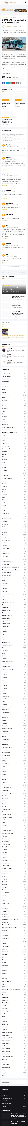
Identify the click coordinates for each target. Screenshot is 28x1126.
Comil (14, 511)
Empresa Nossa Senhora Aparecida (14, 567)
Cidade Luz (14, 500)
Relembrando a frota (14, 860)
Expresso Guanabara (14, 615)
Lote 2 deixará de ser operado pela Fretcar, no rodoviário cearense (18, 313)
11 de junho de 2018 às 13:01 (12, 146)
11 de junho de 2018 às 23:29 (12, 227)
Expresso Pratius (14, 618)
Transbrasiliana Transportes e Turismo (14, 989)
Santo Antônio (14, 911)
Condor (14, 516)
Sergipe (14, 943)
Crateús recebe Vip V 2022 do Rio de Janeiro (18, 297)
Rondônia (14, 884)
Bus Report (14, 459)
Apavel (14, 414)
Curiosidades (14, 535)
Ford (14, 640)
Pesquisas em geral (14, 814)
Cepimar (14, 489)
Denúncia (14, 543)
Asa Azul (14, 422)
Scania (14, 941)
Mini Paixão (14, 744)
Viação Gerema (14, 1046)
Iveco (14, 691)
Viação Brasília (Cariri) (14, 1038)
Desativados (14, 545)
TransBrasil (14, 987)
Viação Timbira (14, 1065)
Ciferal (14, 502)
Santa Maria (14, 909)
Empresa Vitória (14, 578)
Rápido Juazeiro (14, 844)
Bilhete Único (14, 443)
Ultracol (14, 1005)
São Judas (14, 930)
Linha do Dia (14, 699)
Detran (14, 551)
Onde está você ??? (14, 785)
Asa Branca (14, 424)
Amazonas (14, 400)
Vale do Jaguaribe (14, 1011)
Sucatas (14, 960)
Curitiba (14, 537)
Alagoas (14, 389)
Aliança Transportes (14, 395)
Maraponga (14, 718)
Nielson (14, 777)
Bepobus (14, 441)
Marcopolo (14, 723)
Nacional (14, 766)
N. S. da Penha (14, 763)
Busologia (14, 465)
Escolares (14, 586)
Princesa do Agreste (14, 831)
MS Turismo (14, 761)
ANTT (14, 411)
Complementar (16, 77)
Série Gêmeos (14, 946)
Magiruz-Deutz (14, 710)
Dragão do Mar (14, 559)
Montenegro (14, 758)
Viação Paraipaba (14, 1051)
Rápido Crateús (14, 841)
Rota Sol (14, 895)
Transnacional (14, 995)
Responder (4, 152)
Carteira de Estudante (14, 478)
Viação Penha (14, 1054)
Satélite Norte (14, 938)
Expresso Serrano (14, 621)
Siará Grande (14, 952)
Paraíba (14, 804)
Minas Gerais (14, 742)
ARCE (14, 419)
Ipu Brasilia (14, 677)
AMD (14, 403)
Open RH (14, 796)
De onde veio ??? (14, 540)
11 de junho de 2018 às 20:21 (12, 204)
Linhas (14, 701)
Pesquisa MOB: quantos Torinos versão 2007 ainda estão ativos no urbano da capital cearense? (18, 1115)
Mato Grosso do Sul (14, 734)
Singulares (14, 954)
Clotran (14, 505)
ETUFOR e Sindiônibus (7, 79)
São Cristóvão (14, 917)
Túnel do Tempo (14, 1003)
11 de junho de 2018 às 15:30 (12, 175)
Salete (14, 900)
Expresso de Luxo (14, 613)
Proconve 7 (14, 836)
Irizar (14, 680)
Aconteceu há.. (14, 381)
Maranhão (14, 715)
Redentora (14, 855)
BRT (14, 457)
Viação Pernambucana (14, 1056)
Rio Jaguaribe (14, 874)
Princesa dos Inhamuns (14, 833)
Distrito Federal (14, 553)
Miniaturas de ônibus (14, 747)
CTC (14, 529)
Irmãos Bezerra (14, 683)
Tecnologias (14, 965)
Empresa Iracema (14, 564)
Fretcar (14, 648)
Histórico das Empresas (14, 669)
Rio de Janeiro (14, 866)
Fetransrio (14, 631)
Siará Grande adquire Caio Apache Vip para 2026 (20, 103)
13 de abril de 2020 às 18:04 (11, 256)
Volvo (14, 1075)
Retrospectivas (14, 863)
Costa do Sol (14, 524)
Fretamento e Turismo (14, 645)
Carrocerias (14, 476)
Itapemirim (14, 688)
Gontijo (14, 656)
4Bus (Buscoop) (14, 373)
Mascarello (14, 726)
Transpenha (14, 997)
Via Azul (14, 1019)
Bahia (14, 435)
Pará (14, 801)
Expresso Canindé (14, 605)
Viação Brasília (14, 1035)
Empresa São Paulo (14, 575)
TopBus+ (14, 984)
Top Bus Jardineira (14, 981)
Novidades (15, 79)
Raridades (14, 849)
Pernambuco (14, 812)
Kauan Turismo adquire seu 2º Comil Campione (18, 304)
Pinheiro (14, 823)
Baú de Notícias (14, 438)
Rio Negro (14, 876)
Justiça (14, 693)
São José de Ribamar (14, 925)
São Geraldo (14, 922)
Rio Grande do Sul (14, 871)
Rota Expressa (14, 892)
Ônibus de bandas (14, 788)
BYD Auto (14, 470)
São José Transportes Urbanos (14, 927)
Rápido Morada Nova (14, 847)
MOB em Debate (14, 753)
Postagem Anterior (6, 272)
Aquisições (14, 416)
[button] (2, 2)
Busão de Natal (5, 328)
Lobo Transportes (14, 707)
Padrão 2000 (14, 798)
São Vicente (14, 935)
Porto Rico (14, 825)
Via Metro (14, 1027)
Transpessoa (14, 1000)
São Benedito (14, 914)
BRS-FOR (14, 454)
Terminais (14, 968)
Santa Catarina (14, 903)
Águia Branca (14, 387)
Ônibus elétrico (14, 790)
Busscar (14, 467)
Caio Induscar (13, 17)
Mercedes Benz (14, 739)
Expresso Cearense (14, 610)
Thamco (14, 973)
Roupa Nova (14, 898)
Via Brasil (14, 1022)
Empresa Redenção (14, 572)
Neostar (14, 774)
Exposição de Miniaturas (14, 602)
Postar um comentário (14, 266)
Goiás (14, 653)
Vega (14, 1016)
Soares (14, 957)
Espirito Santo (14, 591)
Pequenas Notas (14, 809)
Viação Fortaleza (14, 1043)
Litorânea (14, 704)
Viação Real (14, 1059)
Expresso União (14, 626)
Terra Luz (14, 970)
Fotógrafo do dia (14, 642)
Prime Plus (14, 828)
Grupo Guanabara (14, 664)
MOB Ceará (14, 750)
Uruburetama (14, 1008)
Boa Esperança (14, 446)
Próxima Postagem (21, 272)
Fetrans (14, 629)
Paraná (14, 806)
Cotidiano (14, 527)
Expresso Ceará (14, 607)
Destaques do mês (14, 548)
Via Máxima (14, 1024)
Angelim (14, 406)
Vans (14, 1013)
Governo (14, 658)
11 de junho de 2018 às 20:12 (12, 191)
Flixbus (14, 637)
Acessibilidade (14, 379)
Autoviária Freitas (14, 430)
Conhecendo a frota (14, 519)
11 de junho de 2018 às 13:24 (12, 159)
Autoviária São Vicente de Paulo (14, 433)
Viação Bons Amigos (14, 1032)
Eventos (14, 599)
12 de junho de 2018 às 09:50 (12, 245)
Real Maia (14, 852)
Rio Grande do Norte (14, 868)
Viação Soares (14, 1062)
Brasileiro (14, 451)
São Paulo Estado (14, 933)
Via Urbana (14, 1030)
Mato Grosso (14, 731)
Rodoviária (14, 879)
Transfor (14, 992)
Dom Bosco (14, 556)
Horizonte (14, 672)
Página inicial (5, 17)
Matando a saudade (14, 728)
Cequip (14, 492)
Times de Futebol (14, 976)
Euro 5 (14, 597)
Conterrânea (14, 521)
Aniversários (14, 408)
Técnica (14, 962)
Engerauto (14, 580)
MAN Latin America (14, 712)
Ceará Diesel (14, 484)
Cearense (14, 486)
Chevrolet (14, 494)
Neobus (14, 771)
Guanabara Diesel (14, 666)
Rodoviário (14, 882)
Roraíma (14, 887)
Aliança (14, 392)
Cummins (14, 532)
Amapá (14, 398)
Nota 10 (14, 779)
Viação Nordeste (14, 1048)
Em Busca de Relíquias (14, 562)
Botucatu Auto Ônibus (14, 449)
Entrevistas (14, 583)
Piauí (14, 820)
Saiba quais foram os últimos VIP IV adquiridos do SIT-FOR (7, 121)
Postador (8, 145)
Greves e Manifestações (14, 661)
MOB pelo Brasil (14, 755)
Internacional (14, 675)
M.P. (7, 225)
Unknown (8, 157)
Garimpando (14, 650)
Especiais (14, 588)
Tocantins (14, 978)
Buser (14, 462)
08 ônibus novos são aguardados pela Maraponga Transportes (7, 104)
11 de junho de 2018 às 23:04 (12, 216)
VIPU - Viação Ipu (14, 1067)
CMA (14, 508)
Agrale (14, 384)
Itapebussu (14, 685)
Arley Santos (9, 203)
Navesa (14, 769)
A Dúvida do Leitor (14, 376)
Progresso (14, 839)
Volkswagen (21, 79)
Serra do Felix (14, 949)
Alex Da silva (9, 214)
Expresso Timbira (14, 623)
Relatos (14, 857)
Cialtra (14, 497)
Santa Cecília (14, 906)
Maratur (14, 720)
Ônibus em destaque (14, 793)
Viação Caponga (14, 1040)
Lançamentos (14, 696)
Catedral (14, 481)
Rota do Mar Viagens (14, 890)
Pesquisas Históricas (14, 817)
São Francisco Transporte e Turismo (14, 919)
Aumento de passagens (14, 427)
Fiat (14, 634)
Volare (14, 1070)
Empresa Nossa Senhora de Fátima (14, 570)
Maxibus (14, 736)
